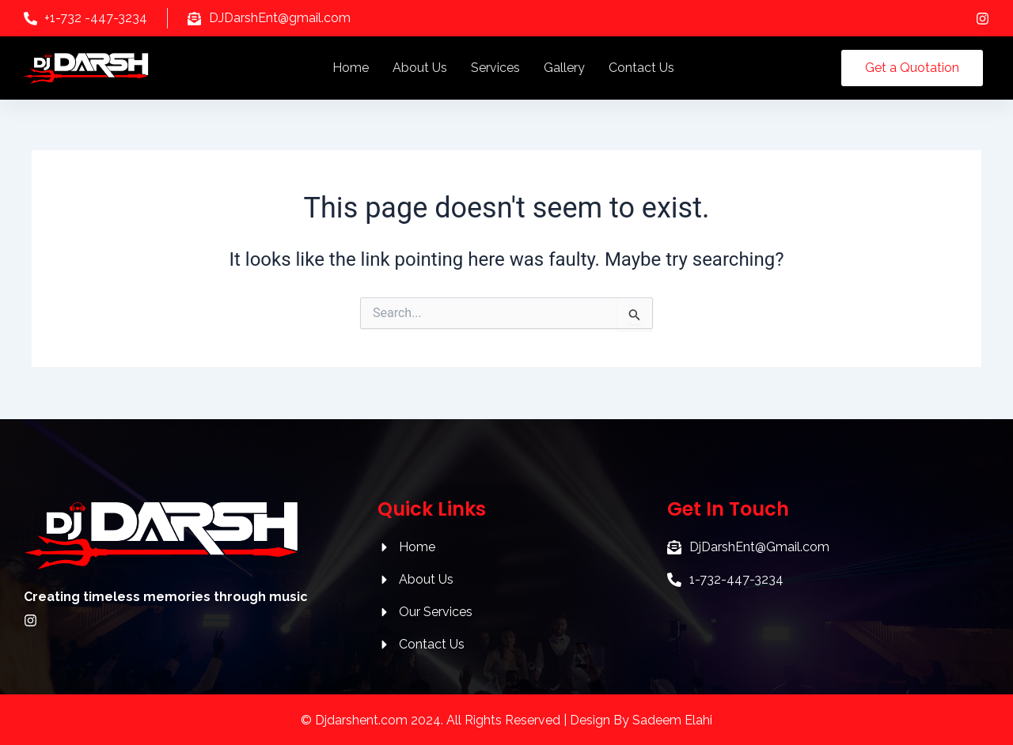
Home (350, 67)
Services (495, 67)
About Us (420, 67)
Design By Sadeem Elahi (641, 720)
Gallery (564, 67)
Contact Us (641, 67)
